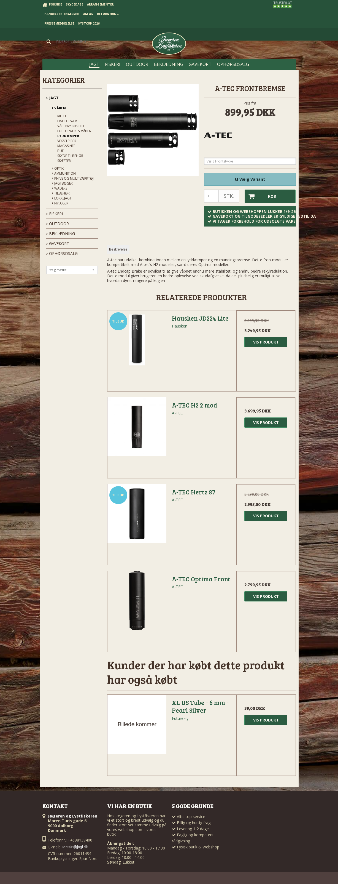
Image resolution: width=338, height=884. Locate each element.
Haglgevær (67, 121)
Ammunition (64, 173)
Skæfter (64, 160)
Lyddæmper (68, 136)
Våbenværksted (70, 126)
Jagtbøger (62, 183)
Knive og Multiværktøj (73, 178)
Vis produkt (266, 342)
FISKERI (54, 213)
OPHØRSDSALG (62, 253)
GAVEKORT (57, 243)
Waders (59, 188)
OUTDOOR (57, 223)
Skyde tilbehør (70, 155)
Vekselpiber (66, 141)
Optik (58, 168)
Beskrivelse (118, 249)
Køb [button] (260, 196)
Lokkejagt (62, 198)
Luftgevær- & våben (74, 131)
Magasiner (66, 145)
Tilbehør (61, 193)
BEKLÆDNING (60, 233)
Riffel (62, 116)
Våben (59, 108)
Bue (60, 150)
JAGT (52, 97)
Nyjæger (60, 203)
